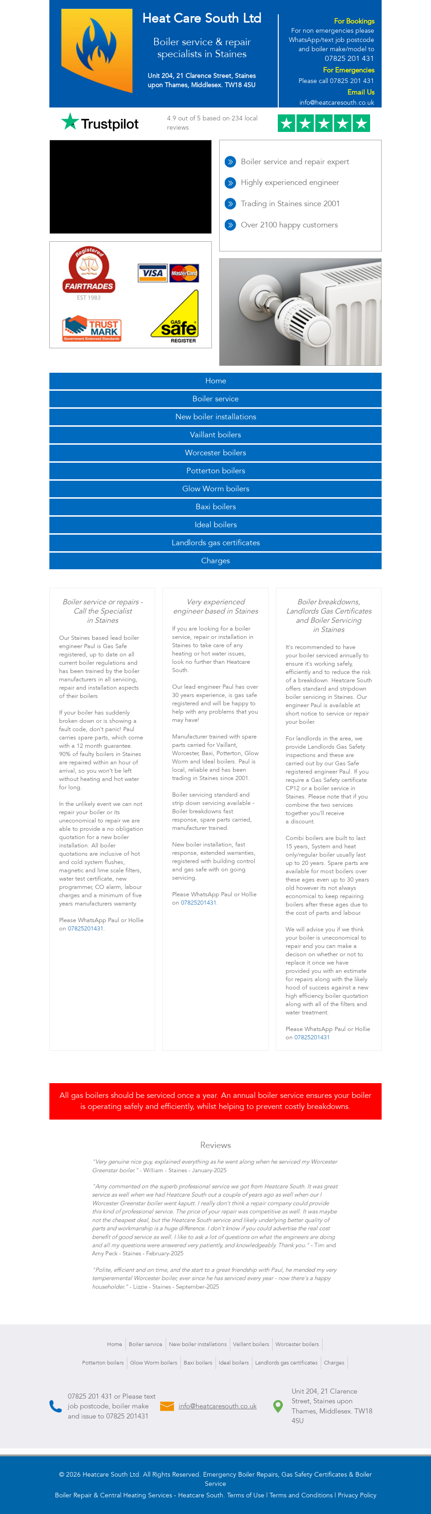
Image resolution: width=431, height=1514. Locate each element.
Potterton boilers (215, 471)
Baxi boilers (216, 507)
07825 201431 (127, 1416)
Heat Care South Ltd (201, 18)
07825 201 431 (349, 58)
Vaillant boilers (215, 435)
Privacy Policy (357, 1495)
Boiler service (215, 399)
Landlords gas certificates (216, 543)
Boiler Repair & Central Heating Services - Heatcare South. (140, 1495)
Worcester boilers (215, 453)
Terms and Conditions (301, 1495)
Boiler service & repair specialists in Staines (202, 48)
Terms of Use (245, 1495)
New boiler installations (215, 417)
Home (215, 381)
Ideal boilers (216, 525)
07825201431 (85, 928)
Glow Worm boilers (215, 489)
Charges (215, 561)
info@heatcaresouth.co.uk (336, 103)
